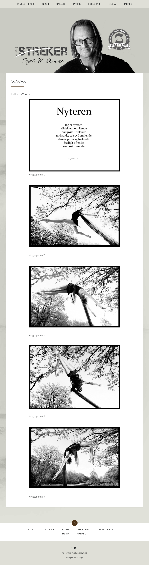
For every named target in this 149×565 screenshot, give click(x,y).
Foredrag (94, 4)
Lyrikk (77, 4)
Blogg (32, 529)
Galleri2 (49, 529)
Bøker (45, 4)
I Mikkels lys (105, 529)
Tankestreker (25, 4)
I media (112, 4)
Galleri (60, 4)
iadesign (79, 557)
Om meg (127, 4)
